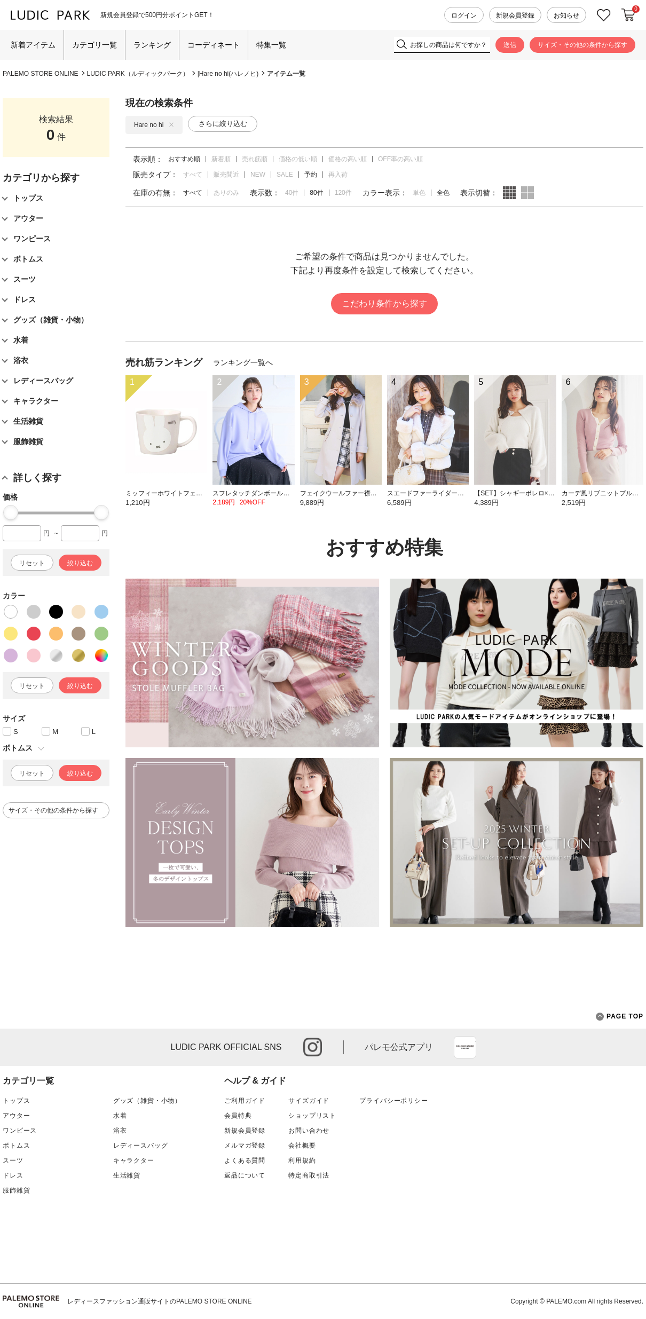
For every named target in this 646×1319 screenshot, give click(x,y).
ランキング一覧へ (243, 362)
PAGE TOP (619, 1017)
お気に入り (604, 15)
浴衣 (120, 1130)
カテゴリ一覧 (94, 45)
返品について (244, 1175)
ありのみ (226, 192)
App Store (465, 1047)
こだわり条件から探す (384, 303)
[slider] (10, 512)
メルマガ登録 (244, 1145)
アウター (16, 1115)
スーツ (13, 1160)
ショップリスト (312, 1115)
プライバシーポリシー (393, 1100)
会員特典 (237, 1115)
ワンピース (20, 1130)
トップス (16, 1100)
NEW (257, 174)
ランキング (152, 45)
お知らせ (566, 15)
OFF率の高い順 (400, 159)
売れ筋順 (254, 159)
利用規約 (302, 1160)
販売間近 (226, 174)
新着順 (221, 159)
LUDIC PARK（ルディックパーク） (138, 73)
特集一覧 (271, 45)
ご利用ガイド (244, 1100)
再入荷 (338, 174)
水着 (120, 1115)
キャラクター (133, 1160)
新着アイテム (33, 45)
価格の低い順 (298, 159)
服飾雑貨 (16, 1190)
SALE (285, 174)
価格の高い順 (347, 159)
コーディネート (213, 45)
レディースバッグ (140, 1145)
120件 (343, 192)
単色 (419, 192)
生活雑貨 (126, 1175)
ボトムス (16, 1145)
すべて (192, 174)
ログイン (464, 15)
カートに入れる (628, 15)
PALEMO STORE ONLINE (40, 73)
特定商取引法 (308, 1175)
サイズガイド (308, 1100)
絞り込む (80, 563)
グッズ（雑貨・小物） (147, 1100)
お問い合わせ (308, 1130)
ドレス (13, 1175)
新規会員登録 (515, 15)
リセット (32, 563)
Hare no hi (154, 125)
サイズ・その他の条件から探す (582, 45)
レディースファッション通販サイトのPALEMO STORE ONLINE (159, 1301)
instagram (312, 1047)
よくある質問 (244, 1160)
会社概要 (302, 1145)
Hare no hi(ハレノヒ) (228, 73)
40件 (291, 192)
